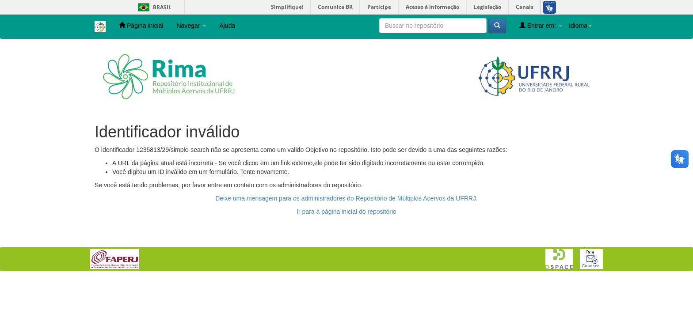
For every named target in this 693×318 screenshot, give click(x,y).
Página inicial (141, 25)
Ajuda (227, 25)
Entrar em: (540, 25)
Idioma (580, 25)
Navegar (191, 25)
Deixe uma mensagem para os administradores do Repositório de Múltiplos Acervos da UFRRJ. (346, 198)
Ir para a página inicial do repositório (346, 211)
